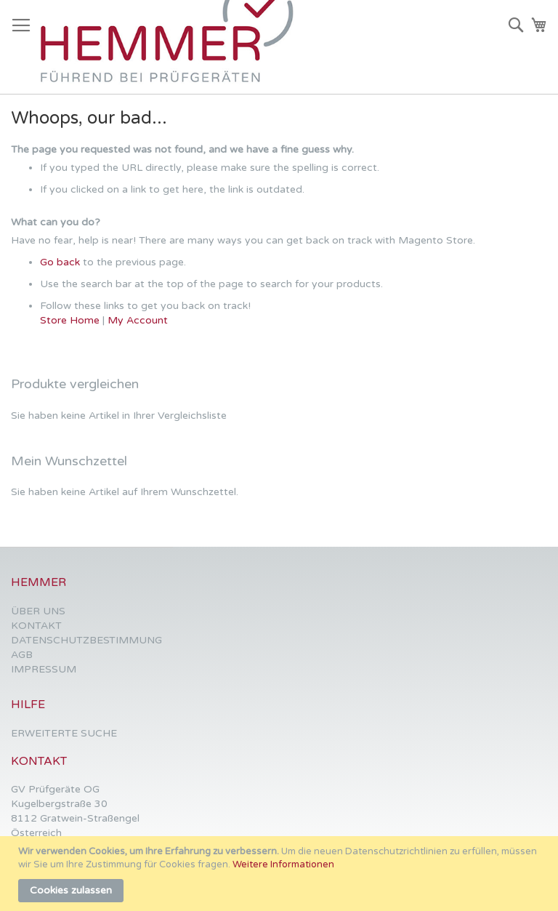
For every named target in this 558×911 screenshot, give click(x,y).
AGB (22, 655)
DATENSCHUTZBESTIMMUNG (86, 640)
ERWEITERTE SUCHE (64, 733)
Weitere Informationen (283, 864)
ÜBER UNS (38, 611)
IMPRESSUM (43, 669)
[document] (280, 873)
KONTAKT (36, 625)
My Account (138, 320)
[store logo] (174, 47)
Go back (60, 262)
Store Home (70, 320)
